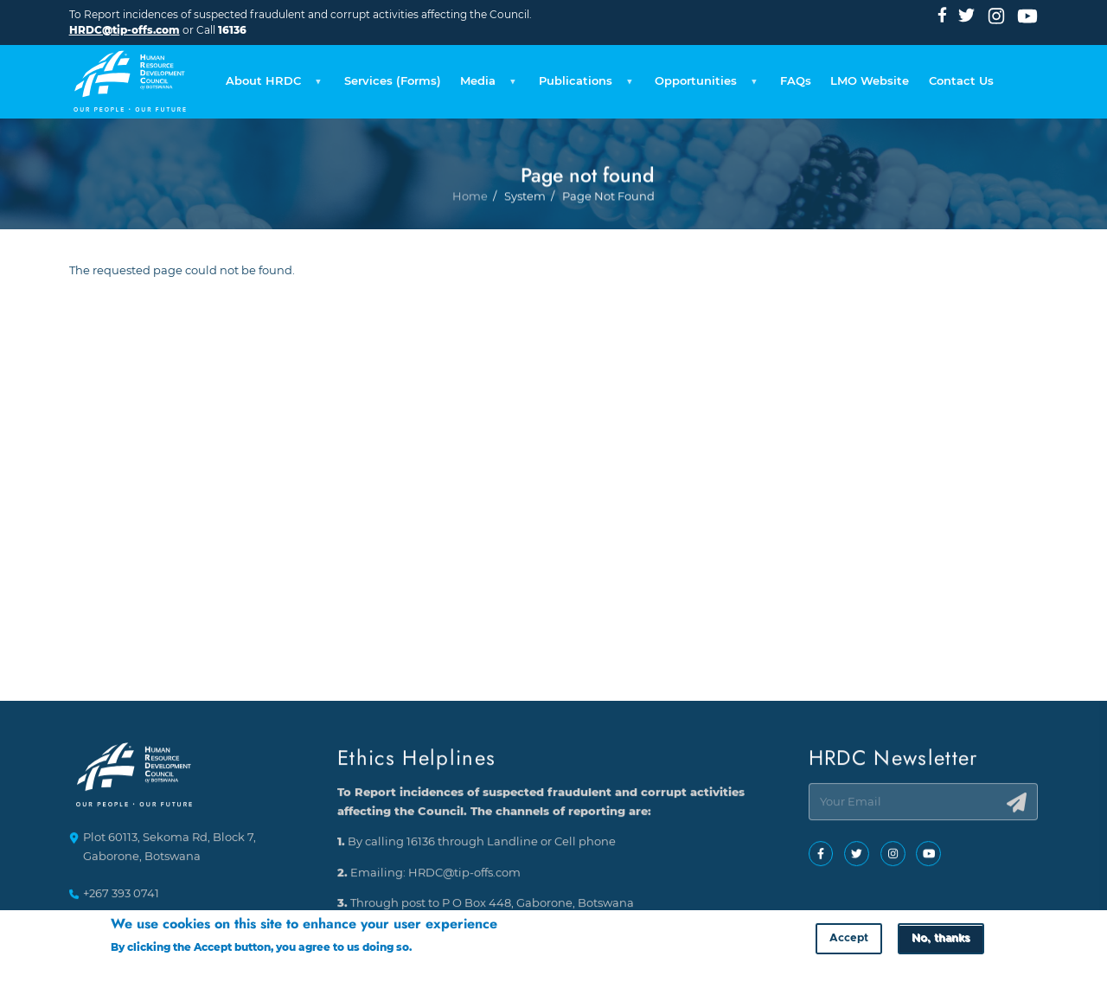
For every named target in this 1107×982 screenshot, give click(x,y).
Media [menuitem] (486, 85)
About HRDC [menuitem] (271, 85)
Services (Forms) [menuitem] (392, 80)
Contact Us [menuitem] (961, 80)
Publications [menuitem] (583, 85)
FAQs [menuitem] (795, 80)
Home (470, 245)
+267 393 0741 (121, 894)
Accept (848, 941)
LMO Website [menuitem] (869, 80)
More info (440, 950)
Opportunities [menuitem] (703, 85)
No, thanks (940, 941)
